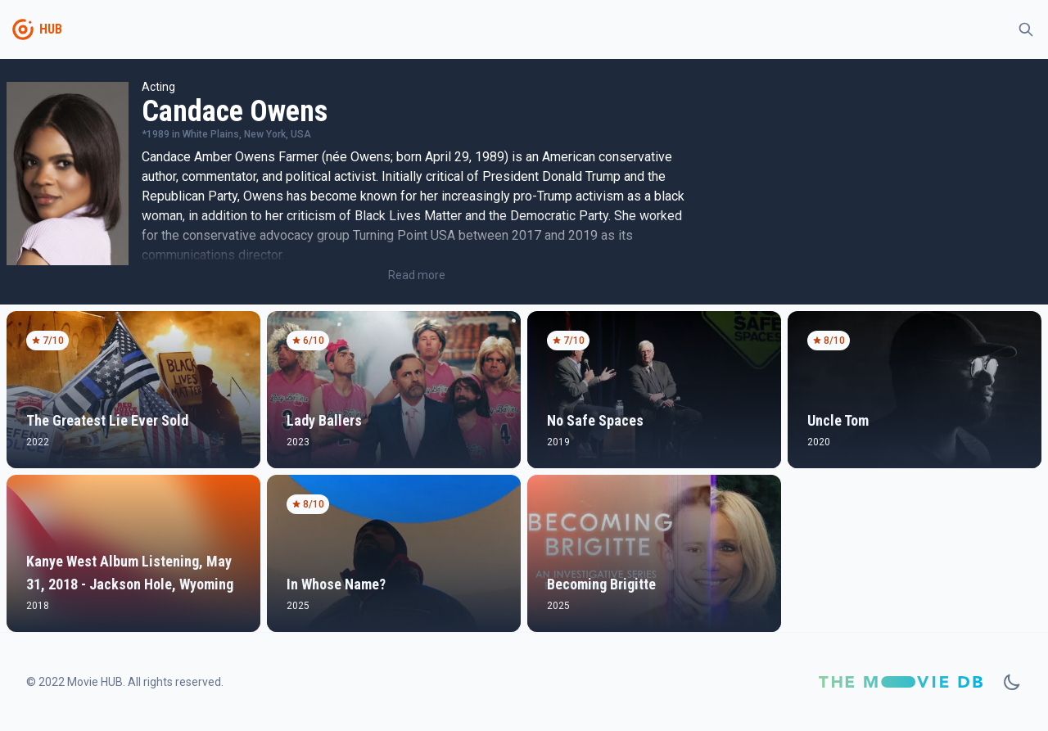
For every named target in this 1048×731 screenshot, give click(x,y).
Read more (416, 275)
